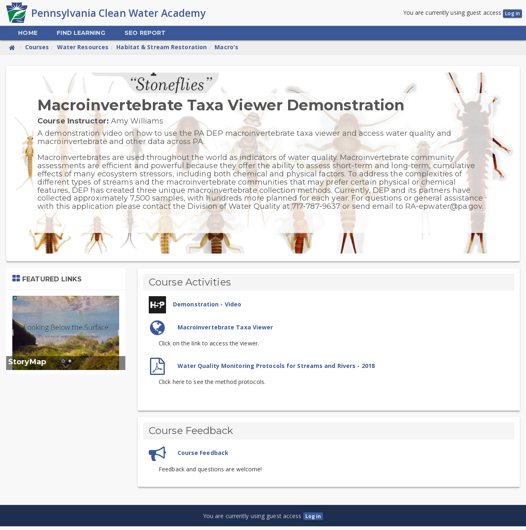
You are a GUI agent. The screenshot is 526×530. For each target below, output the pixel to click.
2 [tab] (70, 364)
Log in (512, 14)
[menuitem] (27, 36)
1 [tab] (63, 364)
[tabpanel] (65, 336)
